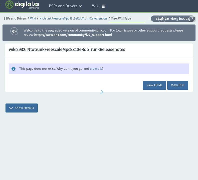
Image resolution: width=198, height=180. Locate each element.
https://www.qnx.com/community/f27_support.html (73, 35)
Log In (177, 18)
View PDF (178, 85)
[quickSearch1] (127, 18)
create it (96, 68)
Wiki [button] (99, 6)
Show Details (21, 108)
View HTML (155, 85)
